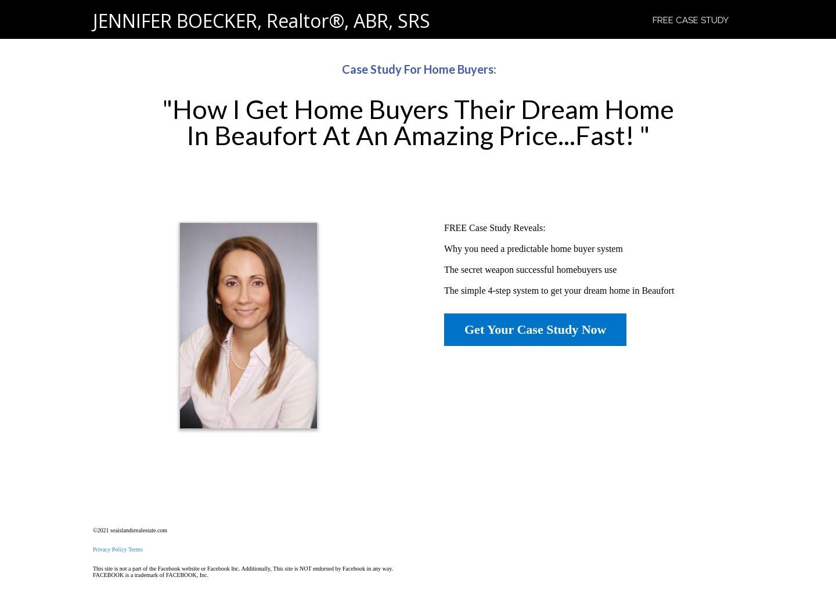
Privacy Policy (110, 549)
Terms (135, 549)
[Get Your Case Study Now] (535, 329)
